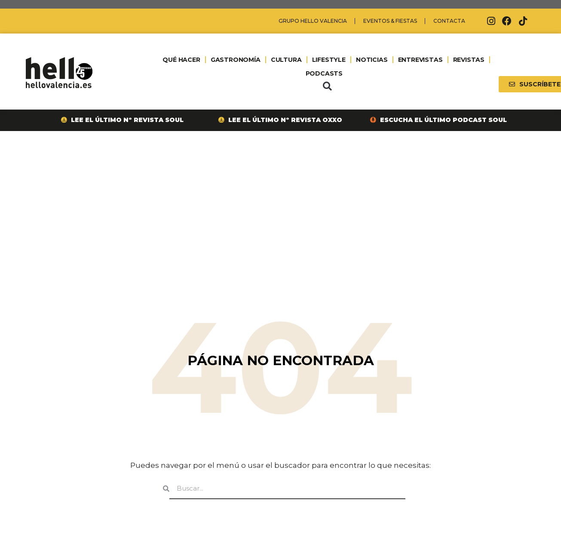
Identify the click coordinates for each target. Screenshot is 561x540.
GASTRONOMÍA (235, 60)
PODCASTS (324, 73)
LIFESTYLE (328, 60)
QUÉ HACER (181, 60)
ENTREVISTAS (420, 60)
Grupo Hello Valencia (313, 21)
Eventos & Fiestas (390, 21)
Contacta (449, 21)
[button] (327, 86)
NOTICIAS (371, 60)
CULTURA (286, 60)
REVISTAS (468, 60)
